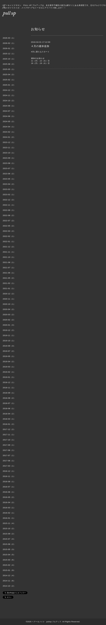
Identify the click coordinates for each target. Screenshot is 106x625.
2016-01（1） (9, 518)
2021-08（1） (9, 262)
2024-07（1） (9, 111)
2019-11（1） (9, 335)
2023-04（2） (9, 184)
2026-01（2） (9, 48)
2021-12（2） (9, 247)
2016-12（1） (9, 471)
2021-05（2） (9, 278)
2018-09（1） (9, 393)
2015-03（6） (9, 560)
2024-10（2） (9, 101)
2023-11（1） (9, 148)
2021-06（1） (9, 273)
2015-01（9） (9, 570)
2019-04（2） (9, 361)
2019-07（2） (9, 351)
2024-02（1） (9, 132)
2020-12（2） (9, 294)
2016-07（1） (9, 487)
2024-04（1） (9, 127)
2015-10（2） (9, 528)
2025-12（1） (9, 54)
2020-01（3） (9, 325)
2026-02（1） (9, 43)
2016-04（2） (9, 502)
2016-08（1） (9, 482)
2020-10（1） (9, 304)
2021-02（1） (9, 283)
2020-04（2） (9, 309)
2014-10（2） (9, 586)
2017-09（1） (9, 445)
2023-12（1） (9, 142)
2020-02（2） (9, 320)
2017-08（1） (9, 450)
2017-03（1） (9, 466)
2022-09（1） (9, 210)
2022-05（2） (9, 226)
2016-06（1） (9, 492)
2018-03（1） (9, 419)
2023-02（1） (9, 195)
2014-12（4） (9, 575)
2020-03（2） (9, 315)
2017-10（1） (9, 440)
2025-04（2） (9, 74)
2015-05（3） (9, 549)
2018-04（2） (9, 414)
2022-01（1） (9, 241)
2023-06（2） (9, 174)
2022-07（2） (9, 221)
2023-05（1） (9, 179)
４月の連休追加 (40, 46)
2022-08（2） (9, 215)
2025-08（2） (9, 64)
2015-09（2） (9, 534)
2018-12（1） (9, 382)
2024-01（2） (9, 137)
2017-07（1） (9, 455)
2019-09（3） (9, 346)
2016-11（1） (9, 476)
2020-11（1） (9, 299)
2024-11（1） (9, 95)
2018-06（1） (9, 408)
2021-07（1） (9, 268)
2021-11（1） (9, 252)
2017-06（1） (9, 461)
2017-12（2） (9, 429)
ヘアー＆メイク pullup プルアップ (46, 622)
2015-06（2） (9, 544)
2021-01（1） (9, 288)
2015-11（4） (9, 523)
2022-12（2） (9, 200)
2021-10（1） (9, 257)
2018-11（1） (9, 388)
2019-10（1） (9, 341)
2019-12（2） (9, 330)
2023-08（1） (9, 163)
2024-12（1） (9, 90)
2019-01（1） (9, 377)
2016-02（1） (9, 513)
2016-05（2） (9, 497)
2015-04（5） (9, 555)
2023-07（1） (9, 168)
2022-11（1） (9, 205)
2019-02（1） (9, 372)
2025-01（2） (9, 85)
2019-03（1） (9, 367)
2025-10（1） (9, 59)
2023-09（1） (9, 158)
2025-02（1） (9, 80)
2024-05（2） (9, 121)
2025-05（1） (9, 69)
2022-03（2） (9, 231)
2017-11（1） (9, 435)
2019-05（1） (9, 356)
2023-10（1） (9, 153)
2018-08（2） (9, 398)
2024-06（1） (9, 116)
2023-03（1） (9, 189)
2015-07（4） (9, 539)
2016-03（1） (9, 508)
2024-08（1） (9, 106)
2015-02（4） (9, 565)
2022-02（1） (9, 236)
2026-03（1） (9, 38)
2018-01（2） (9, 424)
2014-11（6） (9, 581)
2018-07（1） (9, 403)
